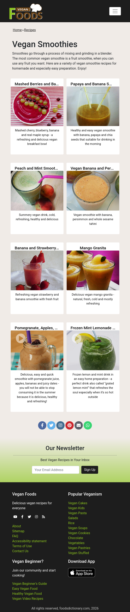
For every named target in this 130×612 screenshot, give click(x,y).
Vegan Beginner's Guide (29, 584)
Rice (71, 523)
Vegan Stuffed (78, 553)
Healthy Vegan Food (27, 594)
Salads (73, 518)
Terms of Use (22, 546)
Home (17, 30)
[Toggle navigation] (115, 11)
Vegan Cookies (79, 533)
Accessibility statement (29, 541)
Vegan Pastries (79, 548)
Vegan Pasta (77, 513)
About (16, 526)
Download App (81, 561)
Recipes (30, 30)
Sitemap (18, 531)
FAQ (15, 536)
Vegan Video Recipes (27, 599)
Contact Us (20, 551)
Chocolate (75, 538)
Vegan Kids (76, 508)
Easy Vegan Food (24, 589)
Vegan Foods (24, 494)
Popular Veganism (85, 494)
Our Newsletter (65, 448)
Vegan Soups (78, 528)
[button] (42, 425)
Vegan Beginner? (27, 561)
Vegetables (76, 543)
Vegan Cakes (77, 503)
